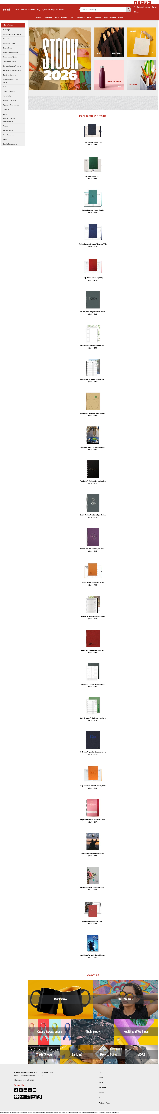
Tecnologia (6, 30)
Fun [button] (72, 18)
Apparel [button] (38, 18)
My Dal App (46, 9)
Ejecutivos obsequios (9, 75)
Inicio (17, 9)
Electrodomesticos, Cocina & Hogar (12, 80)
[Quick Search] (102, 9)
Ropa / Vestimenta (8, 135)
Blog (38, 9)
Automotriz (6, 39)
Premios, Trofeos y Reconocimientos (9, 119)
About (101, 1083)
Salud (5, 139)
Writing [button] (111, 18)
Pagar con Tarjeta (104, 1103)
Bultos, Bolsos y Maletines (11, 52)
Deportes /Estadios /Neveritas (12, 66)
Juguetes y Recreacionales (11, 105)
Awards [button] (47, 18)
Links (100, 1072)
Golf (4, 87)
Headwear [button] (80, 18)
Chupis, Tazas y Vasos (10, 144)
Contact (101, 1093)
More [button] (119, 18)
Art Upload (102, 1088)
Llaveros (5, 114)
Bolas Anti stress (8, 48)
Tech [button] (104, 18)
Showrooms (102, 1098)
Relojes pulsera (8, 130)
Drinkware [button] (64, 18)
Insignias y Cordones (9, 100)
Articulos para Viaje (9, 43)
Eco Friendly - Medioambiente (12, 70)
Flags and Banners (57, 9)
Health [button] (89, 18)
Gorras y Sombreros (9, 91)
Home (101, 1077)
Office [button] (97, 18)
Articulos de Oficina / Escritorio (12, 34)
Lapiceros (6, 109)
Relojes (5, 126)
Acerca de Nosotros (28, 9)
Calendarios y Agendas (10, 57)
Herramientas (7, 96)
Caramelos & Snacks (9, 61)
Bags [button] (55, 18)
